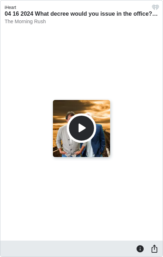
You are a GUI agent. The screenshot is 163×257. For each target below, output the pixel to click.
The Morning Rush (25, 21)
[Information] (140, 248)
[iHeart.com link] (155, 9)
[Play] (81, 128)
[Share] (154, 248)
